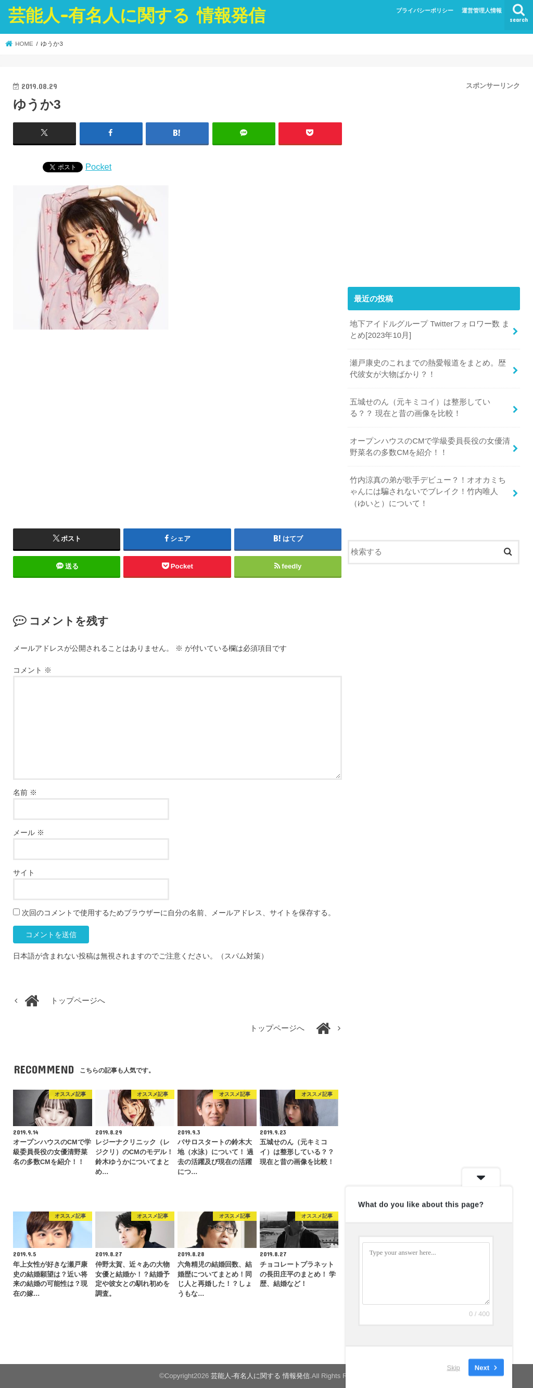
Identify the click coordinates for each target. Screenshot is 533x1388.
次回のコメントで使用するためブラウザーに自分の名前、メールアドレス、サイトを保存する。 (178, 912)
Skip (453, 1367)
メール (28, 832)
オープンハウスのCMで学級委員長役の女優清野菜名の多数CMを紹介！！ (430, 447)
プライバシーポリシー (424, 10)
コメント (32, 670)
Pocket (98, 166)
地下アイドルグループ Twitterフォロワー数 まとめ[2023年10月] (430, 329)
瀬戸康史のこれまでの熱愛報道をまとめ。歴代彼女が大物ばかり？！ (428, 368)
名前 (25, 792)
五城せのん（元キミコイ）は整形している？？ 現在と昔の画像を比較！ (420, 408)
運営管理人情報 (482, 10)
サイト (24, 872)
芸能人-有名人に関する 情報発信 (136, 15)
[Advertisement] (177, 429)
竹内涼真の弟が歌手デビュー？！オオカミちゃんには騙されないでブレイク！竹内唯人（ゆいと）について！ (428, 491)
